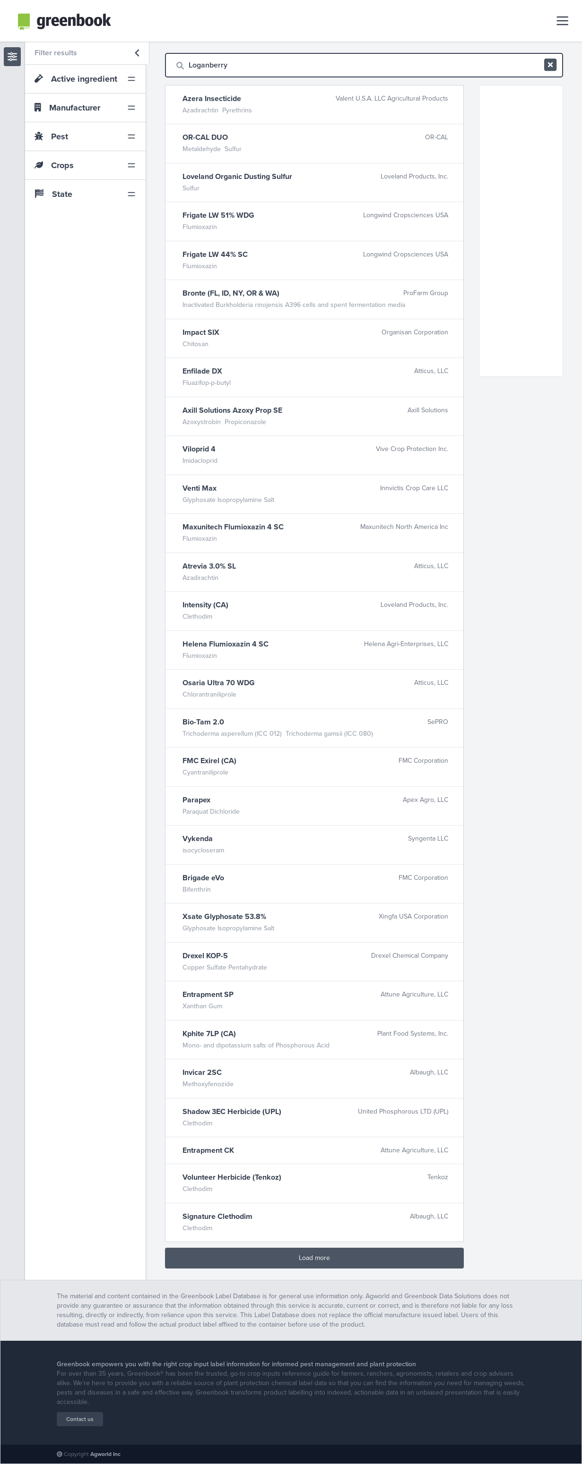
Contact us (80, 1419)
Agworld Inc (105, 1454)
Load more (314, 1258)
